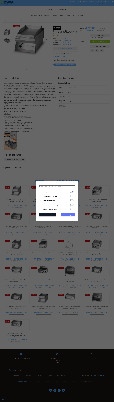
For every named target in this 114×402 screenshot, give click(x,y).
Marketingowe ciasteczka (50, 196)
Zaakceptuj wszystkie (67, 215)
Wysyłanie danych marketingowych (52, 205)
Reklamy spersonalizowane (50, 209)
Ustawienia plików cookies (50, 187)
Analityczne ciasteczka (49, 200)
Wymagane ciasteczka (49, 192)
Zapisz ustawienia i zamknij (48, 215)
